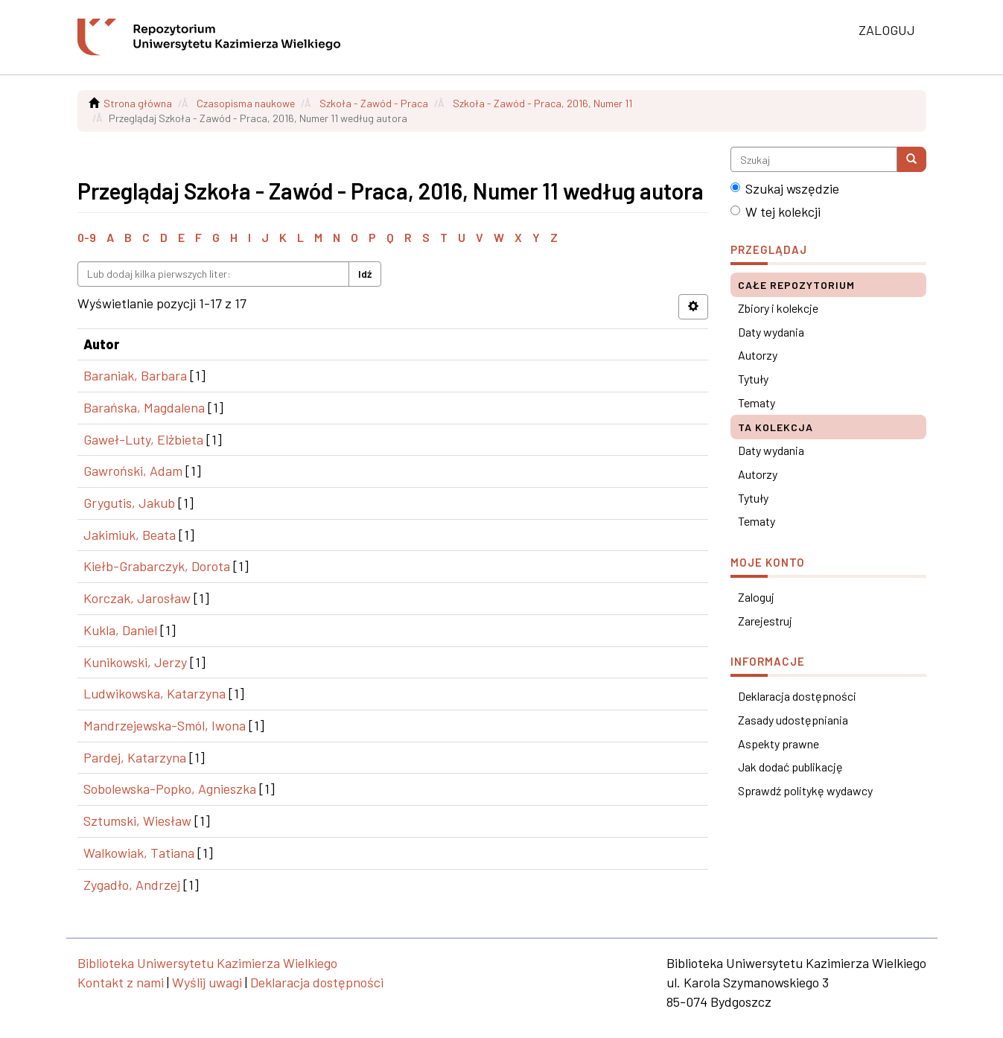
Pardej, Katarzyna (134, 757)
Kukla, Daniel (120, 630)
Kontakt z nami (120, 982)
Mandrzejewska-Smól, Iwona (164, 725)
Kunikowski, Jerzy (135, 662)
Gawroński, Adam (132, 470)
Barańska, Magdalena (144, 407)
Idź (365, 273)
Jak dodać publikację (790, 767)
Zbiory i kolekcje (778, 308)
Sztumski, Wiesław (137, 820)
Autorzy (757, 355)
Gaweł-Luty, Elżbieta (143, 439)
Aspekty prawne (778, 743)
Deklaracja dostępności (797, 696)
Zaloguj (756, 597)
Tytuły (753, 379)
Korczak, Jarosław (137, 598)
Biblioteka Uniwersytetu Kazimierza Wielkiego (207, 963)
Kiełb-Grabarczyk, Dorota (156, 566)
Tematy (756, 402)
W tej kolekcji (775, 211)
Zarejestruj (765, 621)
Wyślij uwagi (207, 982)
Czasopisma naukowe (246, 103)
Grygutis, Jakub (129, 502)
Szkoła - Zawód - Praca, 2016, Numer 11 (542, 103)
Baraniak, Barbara (135, 375)
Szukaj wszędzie (784, 188)
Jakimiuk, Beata (129, 534)
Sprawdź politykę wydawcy (805, 790)
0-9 (86, 237)
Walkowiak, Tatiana (138, 852)
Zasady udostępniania (793, 720)
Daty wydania (771, 332)
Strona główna (138, 103)
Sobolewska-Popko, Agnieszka (169, 788)
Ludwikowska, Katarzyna (154, 693)
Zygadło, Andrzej (131, 884)
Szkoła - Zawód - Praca (373, 103)
